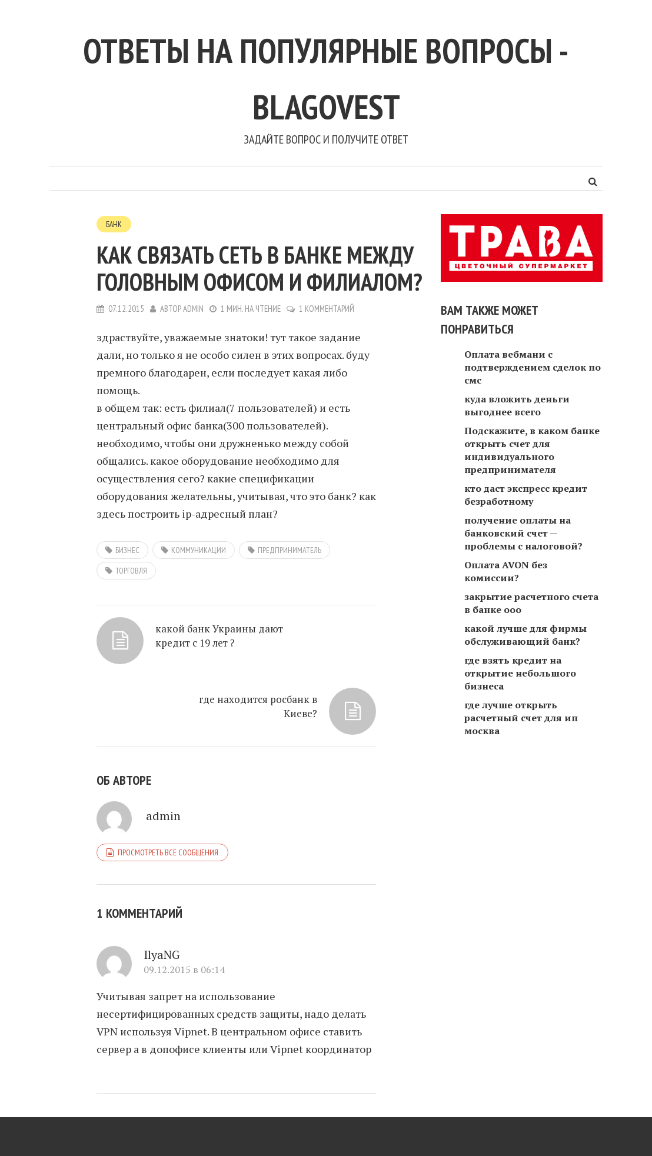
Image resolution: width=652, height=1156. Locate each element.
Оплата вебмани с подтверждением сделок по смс (532, 367)
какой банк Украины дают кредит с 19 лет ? (155, 663)
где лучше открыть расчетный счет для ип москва (521, 717)
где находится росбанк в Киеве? (290, 656)
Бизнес (127, 550)
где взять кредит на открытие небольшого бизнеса (520, 673)
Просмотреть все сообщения (168, 826)
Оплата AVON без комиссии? (505, 571)
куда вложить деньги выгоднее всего (517, 405)
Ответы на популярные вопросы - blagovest (326, 73)
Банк (114, 224)
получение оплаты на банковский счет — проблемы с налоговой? (523, 533)
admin (193, 309)
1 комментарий (328, 309)
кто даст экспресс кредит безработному (525, 495)
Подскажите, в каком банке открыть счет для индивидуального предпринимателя (532, 450)
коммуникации (198, 550)
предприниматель (289, 550)
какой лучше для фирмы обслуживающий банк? (525, 635)
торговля (131, 571)
